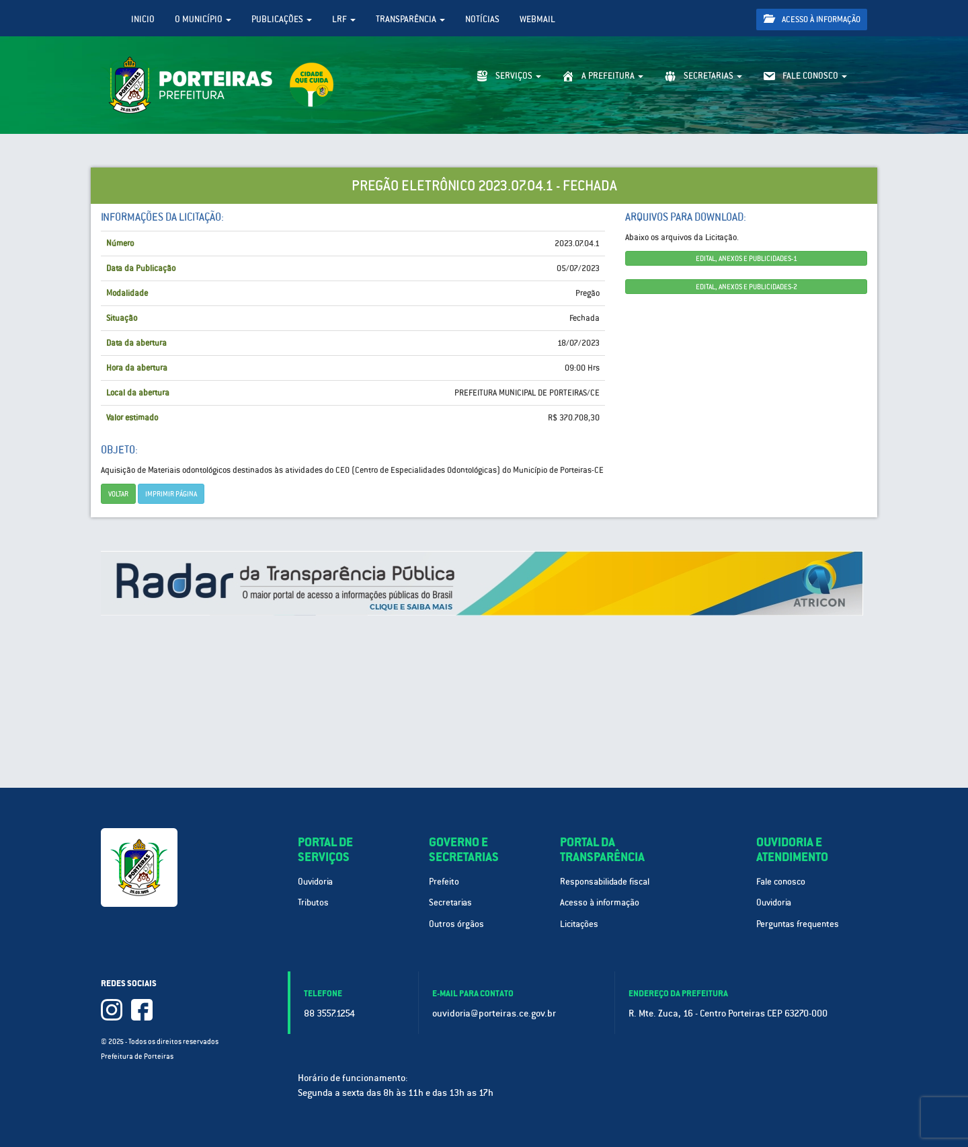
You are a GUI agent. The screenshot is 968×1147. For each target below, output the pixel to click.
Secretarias (450, 902)
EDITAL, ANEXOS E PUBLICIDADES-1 (746, 258)
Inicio (143, 19)
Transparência (410, 19)
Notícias (482, 19)
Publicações (281, 19)
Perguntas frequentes (797, 924)
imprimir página (171, 493)
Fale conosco (780, 881)
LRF (344, 19)
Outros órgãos (456, 924)
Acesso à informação (812, 19)
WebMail (537, 19)
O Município (203, 19)
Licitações (579, 924)
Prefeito (444, 881)
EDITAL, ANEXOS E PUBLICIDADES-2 (746, 286)
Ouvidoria (315, 881)
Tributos (313, 902)
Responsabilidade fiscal (604, 881)
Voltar (118, 493)
